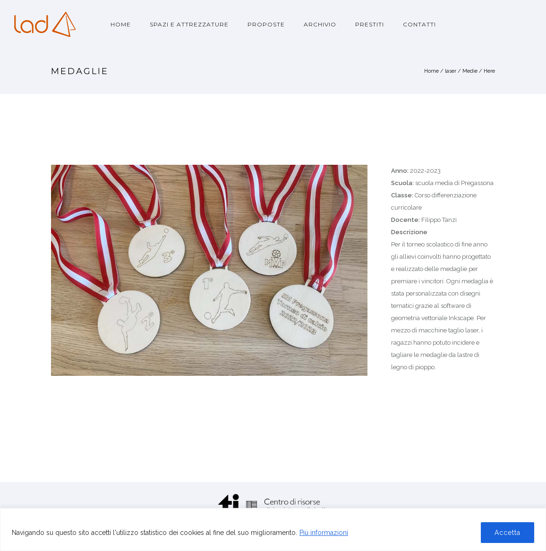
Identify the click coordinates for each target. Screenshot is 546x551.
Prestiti (369, 24)
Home (121, 24)
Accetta (507, 532)
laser (450, 71)
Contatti (419, 24)
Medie (470, 71)
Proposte (266, 24)
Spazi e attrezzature (189, 24)
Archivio (320, 24)
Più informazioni (323, 532)
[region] (273, 529)
